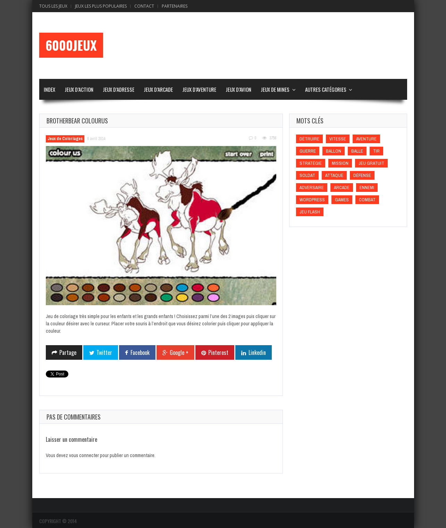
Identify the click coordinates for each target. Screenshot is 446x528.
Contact (144, 6)
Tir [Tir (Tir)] (376, 151)
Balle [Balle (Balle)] (357, 151)
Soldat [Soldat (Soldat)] (307, 175)
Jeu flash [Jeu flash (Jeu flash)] (310, 212)
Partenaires (174, 6)
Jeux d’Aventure (199, 89)
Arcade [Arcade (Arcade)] (342, 187)
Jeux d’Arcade (158, 89)
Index (49, 89)
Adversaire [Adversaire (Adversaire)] (312, 187)
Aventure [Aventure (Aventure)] (366, 139)
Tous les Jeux (53, 6)
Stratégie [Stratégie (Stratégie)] (311, 163)
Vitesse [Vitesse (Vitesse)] (337, 139)
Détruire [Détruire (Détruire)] (309, 139)
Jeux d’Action (79, 89)
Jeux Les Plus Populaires (101, 6)
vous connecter (84, 455)
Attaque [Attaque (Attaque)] (334, 175)
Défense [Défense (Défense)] (362, 175)
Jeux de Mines (275, 89)
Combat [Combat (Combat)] (367, 200)
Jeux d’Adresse (118, 89)
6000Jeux (71, 45)
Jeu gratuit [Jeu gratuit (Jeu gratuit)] (371, 163)
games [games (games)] (342, 200)
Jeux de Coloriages (65, 138)
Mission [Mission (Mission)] (340, 163)
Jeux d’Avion (238, 89)
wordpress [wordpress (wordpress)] (312, 200)
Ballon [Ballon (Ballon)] (333, 151)
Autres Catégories (325, 89)
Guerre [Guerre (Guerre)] (308, 151)
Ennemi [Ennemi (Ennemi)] (367, 187)
